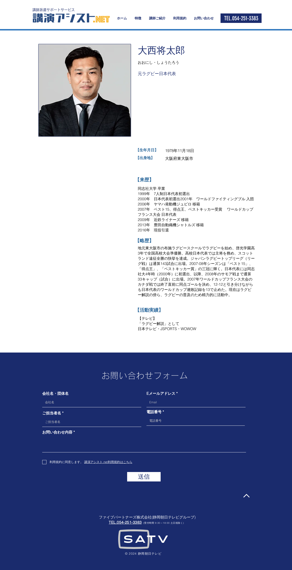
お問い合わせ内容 (57, 432)
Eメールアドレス (160, 393)
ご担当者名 (51, 413)
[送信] (144, 476)
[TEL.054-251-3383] (241, 18)
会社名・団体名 (55, 393)
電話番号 (154, 412)
